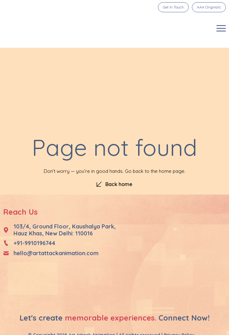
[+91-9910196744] (6, 243)
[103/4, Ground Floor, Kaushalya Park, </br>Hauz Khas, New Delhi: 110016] (6, 230)
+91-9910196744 (34, 243)
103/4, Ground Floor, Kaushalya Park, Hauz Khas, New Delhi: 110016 (65, 230)
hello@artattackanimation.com (56, 253)
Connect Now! (184, 317)
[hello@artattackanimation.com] (6, 253)
